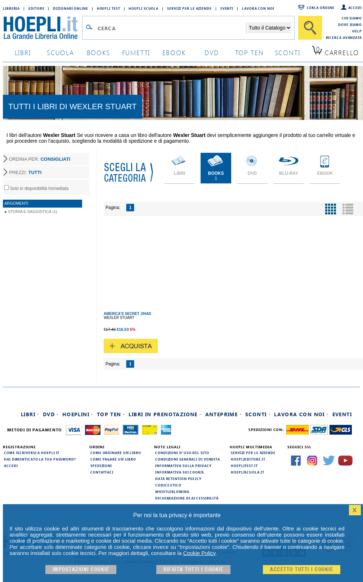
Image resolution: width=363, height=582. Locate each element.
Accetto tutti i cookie (301, 569)
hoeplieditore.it (248, 459)
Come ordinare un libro (115, 452)
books (98, 52)
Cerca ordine (321, 7)
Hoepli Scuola (143, 8)
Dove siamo (350, 24)
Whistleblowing (172, 491)
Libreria (11, 8)
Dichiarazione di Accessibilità (187, 498)
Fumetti (136, 52)
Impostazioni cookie (81, 569)
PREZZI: (25, 172)
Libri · (30, 414)
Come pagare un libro (113, 459)
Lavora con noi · (301, 414)
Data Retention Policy (178, 478)
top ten (249, 52)
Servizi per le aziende (189, 8)
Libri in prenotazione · (165, 414)
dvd (212, 52)
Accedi (355, 7)
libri (23, 52)
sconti (287, 52)
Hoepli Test (108, 8)
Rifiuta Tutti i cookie (193, 569)
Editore (36, 8)
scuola (60, 52)
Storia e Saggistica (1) (32, 211)
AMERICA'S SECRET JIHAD (127, 314)
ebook (174, 52)
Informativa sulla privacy (183, 465)
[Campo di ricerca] (171, 28)
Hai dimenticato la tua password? (40, 459)
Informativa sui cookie (179, 472)
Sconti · (257, 414)
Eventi (226, 8)
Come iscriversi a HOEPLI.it (31, 452)
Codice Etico (168, 485)
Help (357, 31)
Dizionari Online (70, 8)
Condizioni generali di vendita (187, 459)
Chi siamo (352, 18)
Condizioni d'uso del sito (182, 452)
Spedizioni (101, 465)
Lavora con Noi (258, 8)
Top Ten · (111, 414)
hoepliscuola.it (247, 472)
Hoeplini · (77, 414)
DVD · (51, 414)
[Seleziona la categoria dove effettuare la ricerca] (269, 27)
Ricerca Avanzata (344, 37)
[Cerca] (310, 28)
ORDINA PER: (39, 159)
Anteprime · (223, 414)
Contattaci (101, 472)
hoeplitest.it (244, 465)
